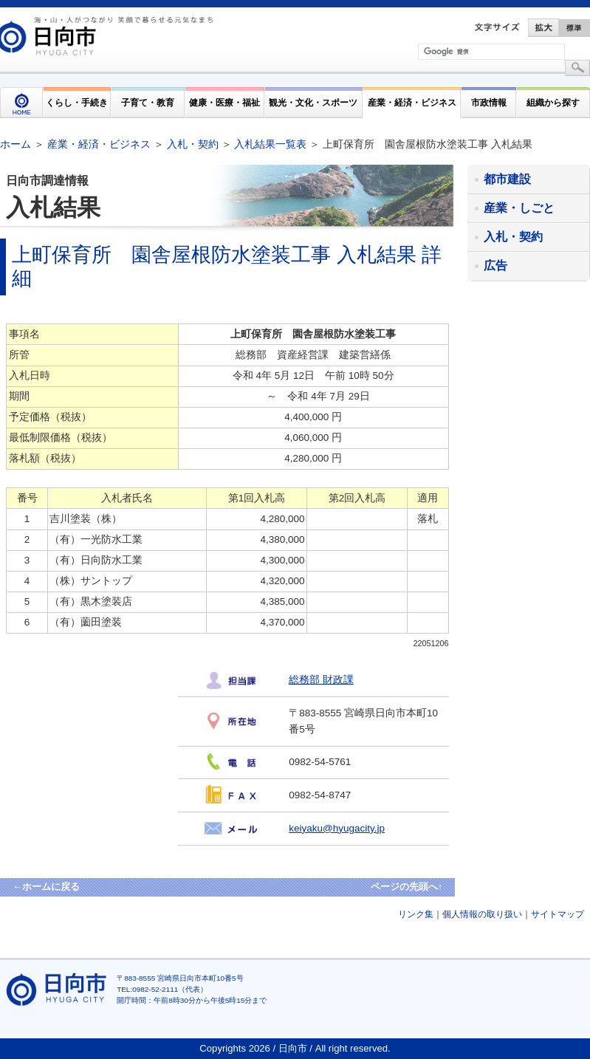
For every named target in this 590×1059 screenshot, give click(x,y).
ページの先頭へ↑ (407, 886)
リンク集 (415, 914)
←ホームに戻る (46, 886)
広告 (495, 265)
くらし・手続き (77, 102)
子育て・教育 (147, 102)
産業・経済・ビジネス (412, 102)
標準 (574, 27)
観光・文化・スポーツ (313, 102)
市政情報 (489, 102)
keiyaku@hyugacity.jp (337, 828)
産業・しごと (519, 208)
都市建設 (507, 179)
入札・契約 (193, 144)
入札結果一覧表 (270, 144)
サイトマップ (557, 914)
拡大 (543, 27)
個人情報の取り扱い (482, 914)
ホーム (15, 144)
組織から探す (553, 102)
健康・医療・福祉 (224, 102)
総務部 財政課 (321, 679)
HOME (21, 102)
